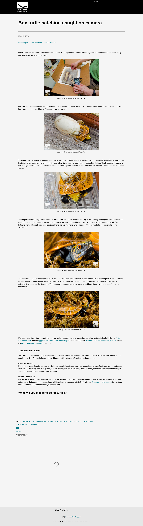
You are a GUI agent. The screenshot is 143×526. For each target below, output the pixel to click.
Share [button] (19, 432)
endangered (59, 421)
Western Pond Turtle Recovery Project (101, 341)
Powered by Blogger (71, 517)
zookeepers (33, 424)
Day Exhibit (48, 421)
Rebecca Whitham (85, 421)
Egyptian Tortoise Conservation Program (54, 341)
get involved (71, 421)
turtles (23, 424)
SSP (17, 424)
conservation (37, 421)
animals (26, 421)
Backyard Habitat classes (102, 382)
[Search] (95, 1)
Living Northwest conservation (33, 343)
